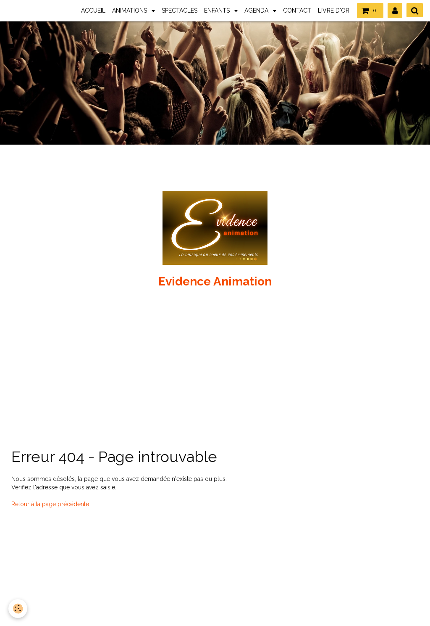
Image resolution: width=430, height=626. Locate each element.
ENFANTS (217, 10)
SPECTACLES (179, 10)
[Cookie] (17, 608)
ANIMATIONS (130, 10)
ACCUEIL (93, 10)
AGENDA (257, 10)
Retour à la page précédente (50, 504)
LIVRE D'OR (333, 10)
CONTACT (297, 10)
